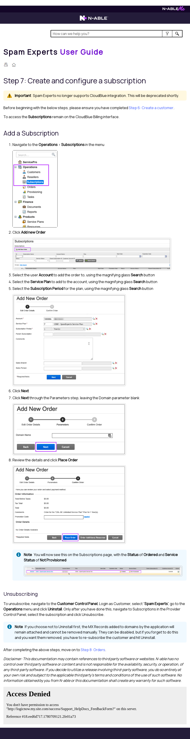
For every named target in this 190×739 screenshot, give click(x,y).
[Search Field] (117, 33)
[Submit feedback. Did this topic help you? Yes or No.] (73, 705)
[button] (167, 33)
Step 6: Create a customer (151, 107)
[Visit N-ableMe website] (174, 9)
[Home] (53, 52)
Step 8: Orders (93, 649)
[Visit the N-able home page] (94, 20)
